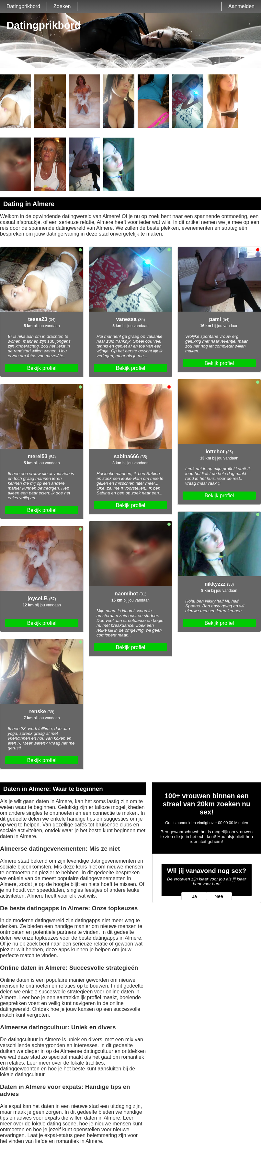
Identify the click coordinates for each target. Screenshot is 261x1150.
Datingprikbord (23, 6)
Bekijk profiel (42, 368)
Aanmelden (241, 6)
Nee (218, 896)
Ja (194, 896)
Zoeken (62, 6)
